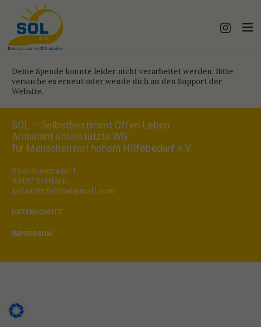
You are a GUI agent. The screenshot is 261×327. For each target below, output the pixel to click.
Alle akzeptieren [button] (130, 266)
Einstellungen (35, 143)
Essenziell (38, 161)
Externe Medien (48, 198)
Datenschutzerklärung (49, 134)
